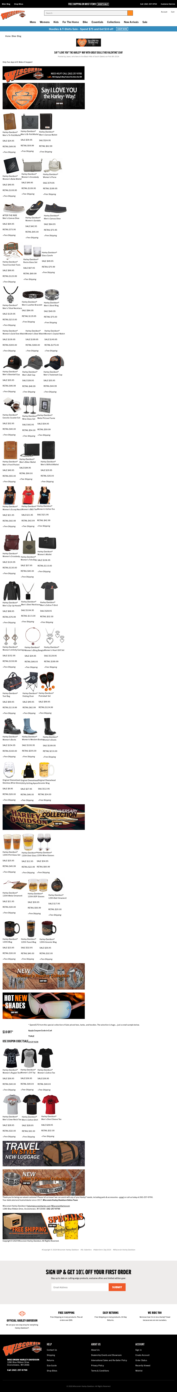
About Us (95, 1349)
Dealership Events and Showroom (106, 1355)
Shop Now (122, 29)
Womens (45, 22)
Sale (144, 22)
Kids (56, 22)
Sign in (138, 1349)
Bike (85, 22)
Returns (50, 1360)
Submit (117, 1287)
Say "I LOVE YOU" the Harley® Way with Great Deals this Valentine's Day (88, 52)
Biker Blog (6, 4)
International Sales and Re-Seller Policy (109, 1360)
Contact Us (52, 1349)
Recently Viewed (142, 1365)
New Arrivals (131, 22)
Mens (33, 22)
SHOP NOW (33, 1041)
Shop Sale (103, 4)
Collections (113, 22)
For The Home (70, 22)
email (121, 1197)
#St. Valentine (86, 1249)
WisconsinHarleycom (61, 1206)
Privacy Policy (97, 1365)
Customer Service (168, 4)
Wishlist (138, 1370)
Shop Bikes (18, 4)
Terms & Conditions (100, 1370)
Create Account (142, 1355)
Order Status (141, 1360)
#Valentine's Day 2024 (102, 1249)
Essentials (97, 22)
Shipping (51, 1355)
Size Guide (52, 1365)
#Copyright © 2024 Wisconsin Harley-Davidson (60, 1249)
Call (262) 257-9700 (148, 4)
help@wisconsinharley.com (39, 1206)
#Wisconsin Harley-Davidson (124, 1249)
